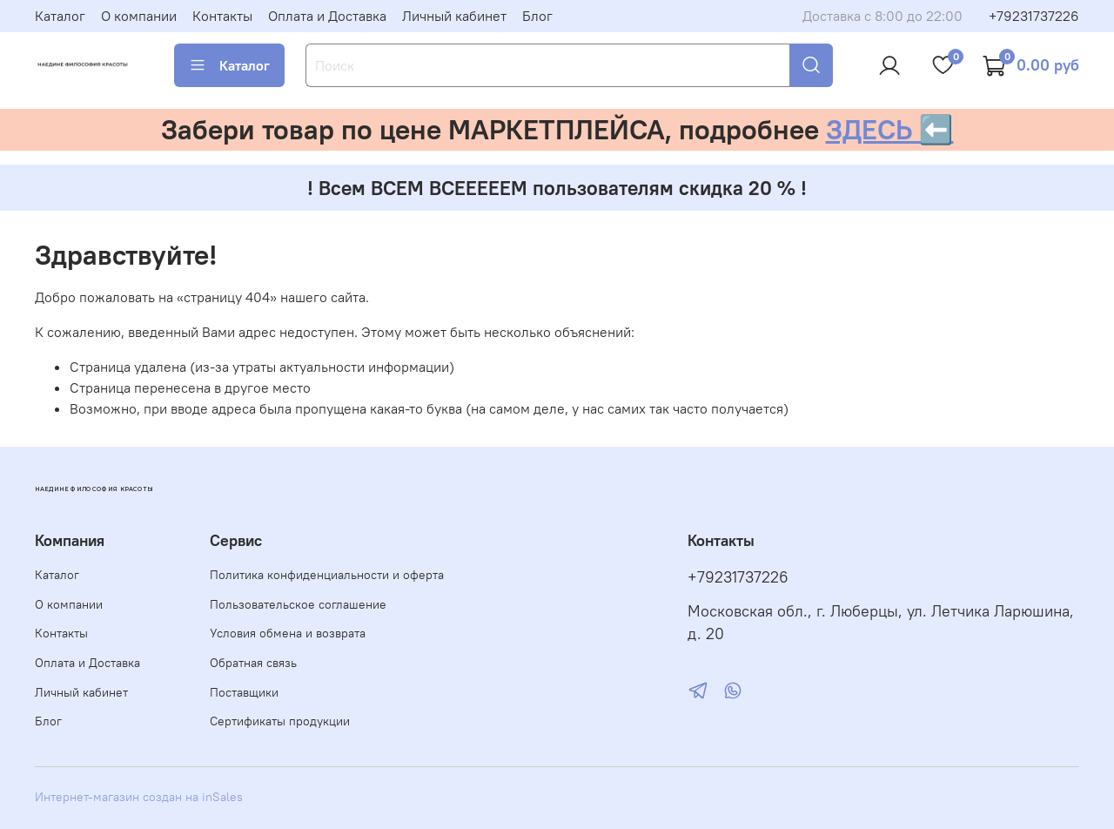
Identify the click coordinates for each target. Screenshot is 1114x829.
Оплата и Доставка (327, 15)
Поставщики (244, 692)
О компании (139, 15)
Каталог (60, 15)
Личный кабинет (454, 15)
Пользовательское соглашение (298, 604)
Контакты (222, 15)
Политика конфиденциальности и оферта (327, 575)
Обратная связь (253, 663)
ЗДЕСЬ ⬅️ (890, 129)
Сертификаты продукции (280, 721)
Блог (537, 15)
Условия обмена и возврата (288, 633)
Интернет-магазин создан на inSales (139, 797)
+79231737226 (1034, 15)
